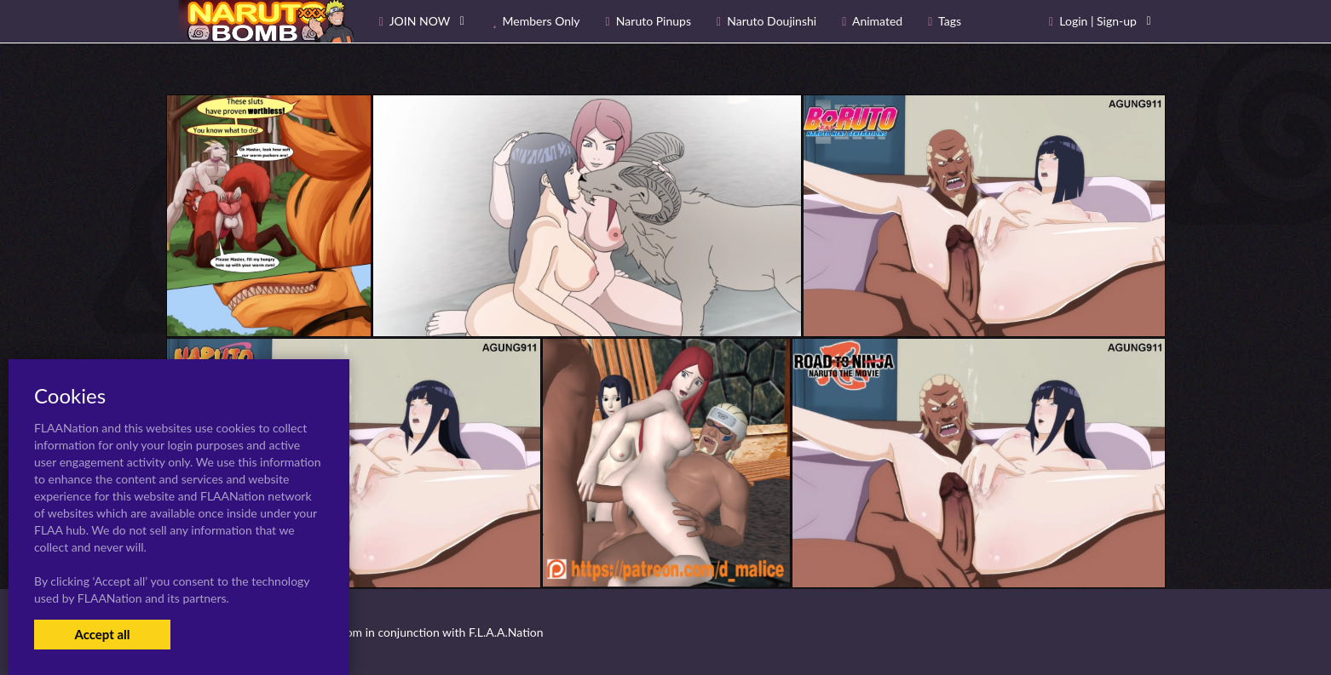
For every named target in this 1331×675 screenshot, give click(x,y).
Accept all (102, 634)
